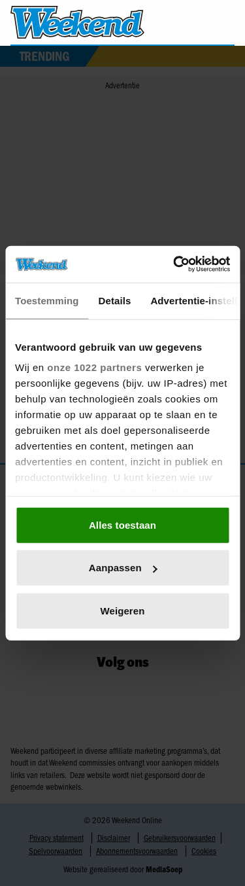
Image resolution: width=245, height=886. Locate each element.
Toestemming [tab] (47, 300)
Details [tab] (115, 300)
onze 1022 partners (94, 367)
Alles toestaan (122, 524)
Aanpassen (123, 567)
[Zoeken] (224, 22)
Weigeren (122, 610)
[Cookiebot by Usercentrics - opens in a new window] (174, 264)
